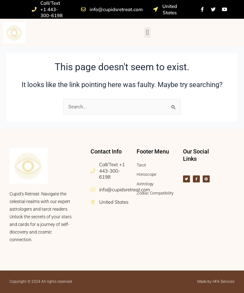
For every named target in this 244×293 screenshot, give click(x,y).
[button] (147, 32)
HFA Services (223, 281)
